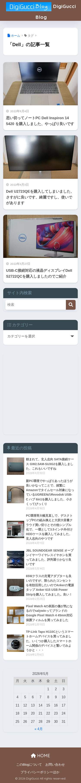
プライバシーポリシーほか (40, 772)
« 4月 (39, 729)
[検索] (71, 305)
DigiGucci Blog (41, 10)
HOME (40, 755)
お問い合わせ (55, 764)
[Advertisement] (40, 394)
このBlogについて (29, 764)
